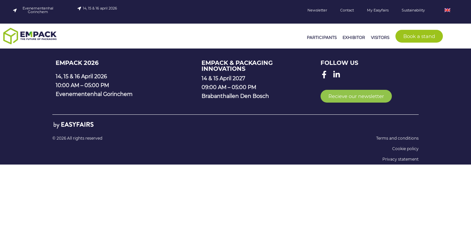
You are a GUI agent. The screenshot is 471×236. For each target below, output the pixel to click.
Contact (347, 10)
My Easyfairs (378, 10)
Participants (322, 37)
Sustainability (413, 10)
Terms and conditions (397, 138)
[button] (419, 36)
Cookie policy (405, 148)
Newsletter (317, 10)
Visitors (380, 37)
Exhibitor (353, 37)
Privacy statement (400, 159)
